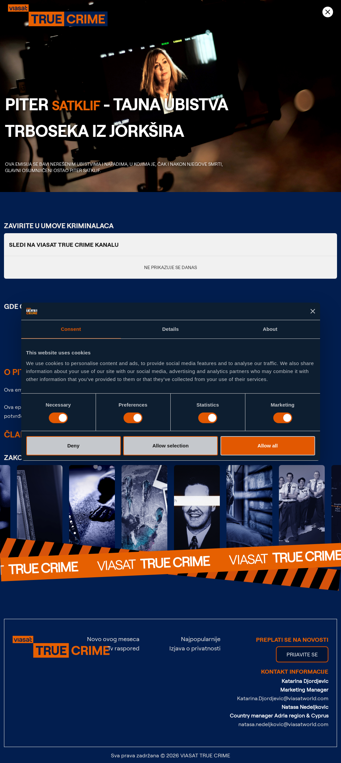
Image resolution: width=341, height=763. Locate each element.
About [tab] (270, 329)
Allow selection (170, 445)
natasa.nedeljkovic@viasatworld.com (283, 724)
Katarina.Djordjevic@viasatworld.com (282, 698)
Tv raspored (123, 648)
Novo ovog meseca (113, 638)
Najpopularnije (200, 638)
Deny (73, 445)
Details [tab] (170, 329)
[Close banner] (312, 311)
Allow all (268, 445)
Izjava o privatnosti (194, 648)
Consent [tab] (71, 329)
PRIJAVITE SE (302, 654)
